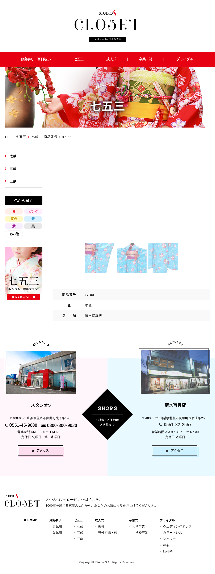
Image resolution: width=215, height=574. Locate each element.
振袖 (101, 526)
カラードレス (172, 532)
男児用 (57, 526)
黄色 (13, 219)
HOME (30, 520)
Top (8, 136)
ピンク (33, 211)
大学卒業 (138, 526)
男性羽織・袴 (107, 532)
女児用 (57, 532)
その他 (14, 234)
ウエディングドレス (177, 526)
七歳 (35, 136)
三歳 (13, 181)
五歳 (13, 168)
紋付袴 (167, 551)
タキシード (171, 539)
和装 (166, 545)
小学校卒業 (140, 532)
